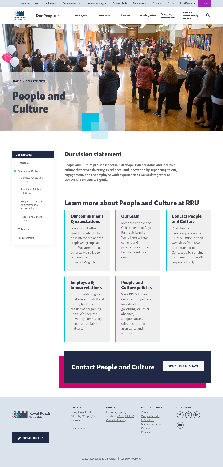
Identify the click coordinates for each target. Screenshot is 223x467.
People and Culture (28, 171)
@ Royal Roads (30, 437)
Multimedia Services (152, 424)
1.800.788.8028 (125, 416)
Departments (139, 3)
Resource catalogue (96, 3)
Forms (170, 3)
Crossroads (118, 3)
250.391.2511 (121, 412)
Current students (71, 3)
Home (17, 81)
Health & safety (147, 15)
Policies (145, 432)
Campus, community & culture (190, 15)
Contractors (103, 15)
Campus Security (150, 416)
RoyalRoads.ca (187, 3)
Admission (51, 3)
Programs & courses (29, 3)
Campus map (78, 428)
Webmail (146, 428)
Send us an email (183, 366)
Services (125, 15)
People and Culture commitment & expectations (31, 205)
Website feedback (131, 459)
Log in (204, 3)
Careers (157, 3)
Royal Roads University (103, 458)
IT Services (23, 229)
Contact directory (116, 420)
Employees (81, 15)
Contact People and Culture (32, 179)
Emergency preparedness (168, 15)
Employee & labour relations (31, 191)
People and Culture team (31, 218)
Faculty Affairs (25, 238)
